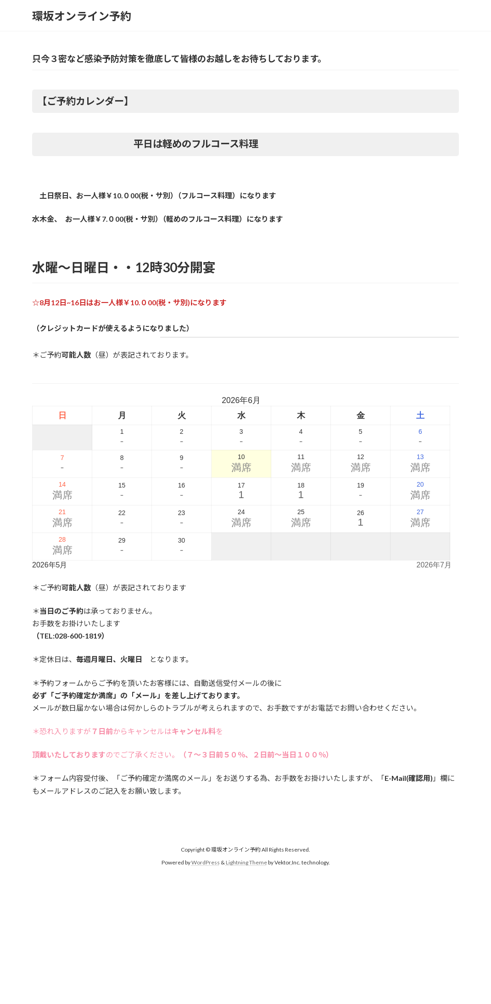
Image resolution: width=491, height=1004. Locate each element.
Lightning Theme (246, 862)
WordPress (205, 862)
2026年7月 (434, 565)
